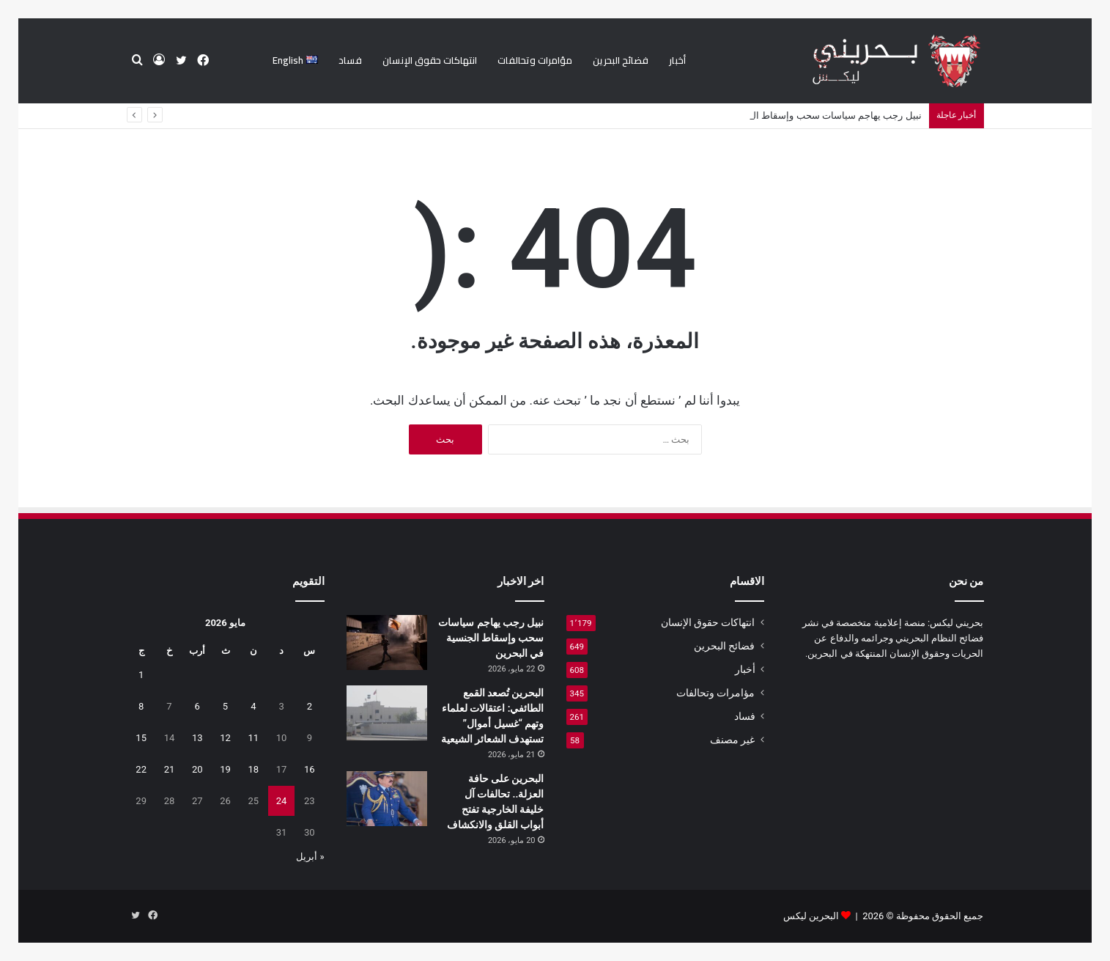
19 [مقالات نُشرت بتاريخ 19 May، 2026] (225, 769)
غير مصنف (732, 739)
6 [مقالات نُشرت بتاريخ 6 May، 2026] (197, 706)
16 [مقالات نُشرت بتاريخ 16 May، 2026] (309, 769)
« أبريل (310, 856)
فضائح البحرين (620, 60)
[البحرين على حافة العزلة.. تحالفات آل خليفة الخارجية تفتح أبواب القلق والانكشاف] (387, 798)
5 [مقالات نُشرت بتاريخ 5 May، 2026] (225, 706)
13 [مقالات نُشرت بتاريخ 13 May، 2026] (197, 737)
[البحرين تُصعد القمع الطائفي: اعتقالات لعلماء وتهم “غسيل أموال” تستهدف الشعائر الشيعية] (387, 712)
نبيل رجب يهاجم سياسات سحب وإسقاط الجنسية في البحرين (491, 637)
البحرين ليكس (811, 915)
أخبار (677, 60)
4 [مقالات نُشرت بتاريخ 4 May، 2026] (253, 706)
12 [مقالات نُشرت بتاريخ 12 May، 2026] (225, 737)
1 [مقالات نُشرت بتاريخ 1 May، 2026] (141, 674)
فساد (350, 60)
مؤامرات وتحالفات (534, 60)
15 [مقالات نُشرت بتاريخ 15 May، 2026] (141, 737)
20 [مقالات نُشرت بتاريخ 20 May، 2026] (197, 769)
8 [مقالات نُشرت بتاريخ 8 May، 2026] (141, 706)
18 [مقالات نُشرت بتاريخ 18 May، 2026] (253, 769)
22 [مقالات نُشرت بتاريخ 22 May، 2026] (141, 769)
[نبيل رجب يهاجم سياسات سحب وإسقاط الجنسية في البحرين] (387, 642)
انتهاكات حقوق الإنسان (429, 60)
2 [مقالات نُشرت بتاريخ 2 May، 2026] (309, 706)
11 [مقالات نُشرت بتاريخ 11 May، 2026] (253, 737)
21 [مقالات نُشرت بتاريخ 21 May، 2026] (169, 769)
